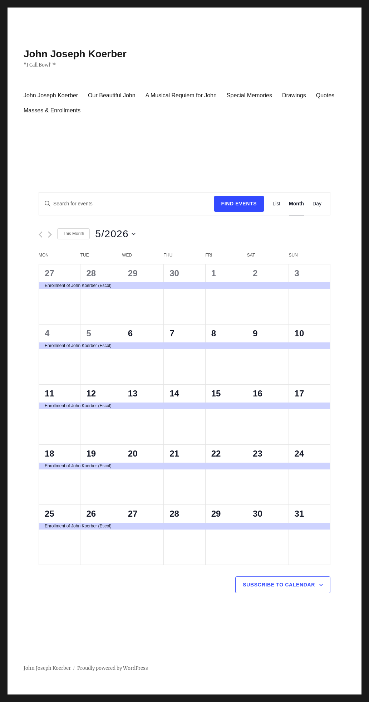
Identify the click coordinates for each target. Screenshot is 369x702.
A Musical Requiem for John (181, 95)
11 (49, 393)
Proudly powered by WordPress (112, 668)
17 (299, 393)
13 (133, 393)
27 (49, 273)
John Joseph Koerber (75, 53)
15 (216, 393)
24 (299, 453)
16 (257, 393)
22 (216, 453)
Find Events (239, 203)
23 (257, 453)
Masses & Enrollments (52, 110)
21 (174, 453)
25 (49, 513)
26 (91, 513)
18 (49, 453)
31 (299, 513)
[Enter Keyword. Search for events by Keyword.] (126, 203)
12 (91, 393)
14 (174, 393)
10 (299, 333)
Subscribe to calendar (279, 585)
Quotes (325, 95)
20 (133, 453)
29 (133, 273)
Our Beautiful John (112, 95)
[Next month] (50, 234)
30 (174, 273)
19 (91, 453)
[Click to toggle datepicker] (115, 234)
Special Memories (249, 95)
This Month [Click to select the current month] (73, 233)
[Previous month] (41, 234)
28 (91, 273)
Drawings (294, 95)
